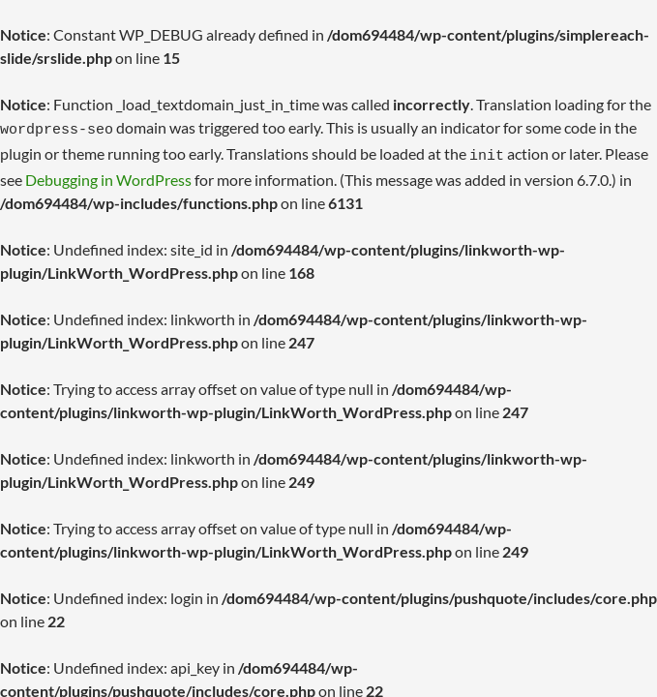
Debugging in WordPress (108, 174)
